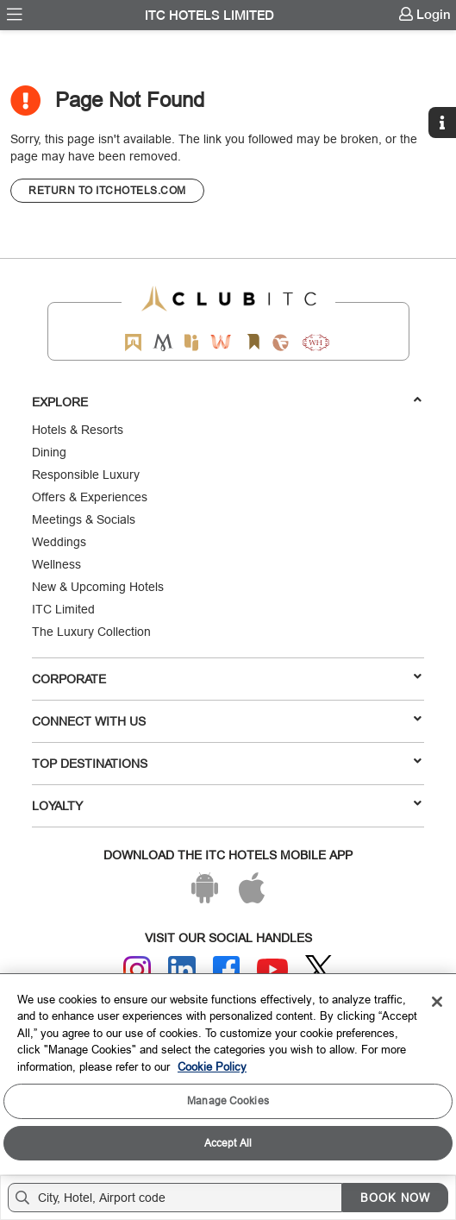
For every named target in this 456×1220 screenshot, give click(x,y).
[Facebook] (226, 970)
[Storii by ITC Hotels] (253, 342)
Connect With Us (227, 720)
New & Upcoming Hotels (98, 587)
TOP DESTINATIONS (227, 762)
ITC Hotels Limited (209, 15)
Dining (49, 452)
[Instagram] (137, 970)
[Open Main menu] (14, 14)
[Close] (437, 1002)
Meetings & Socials (83, 519)
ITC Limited (63, 609)
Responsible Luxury (86, 474)
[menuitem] (14, 14)
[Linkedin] (182, 970)
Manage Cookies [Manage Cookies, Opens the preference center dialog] (228, 1100)
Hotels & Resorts (77, 430)
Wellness (56, 564)
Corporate (227, 678)
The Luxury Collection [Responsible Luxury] (91, 631)
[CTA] (107, 191)
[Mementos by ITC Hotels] (162, 342)
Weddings (59, 542)
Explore (227, 401)
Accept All (228, 1142)
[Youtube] (272, 969)
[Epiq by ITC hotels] (191, 342)
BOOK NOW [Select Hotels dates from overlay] (395, 1197)
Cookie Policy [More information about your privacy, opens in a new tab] (212, 1066)
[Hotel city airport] (178, 1197)
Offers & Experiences (89, 497)
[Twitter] (319, 969)
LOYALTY (227, 805)
